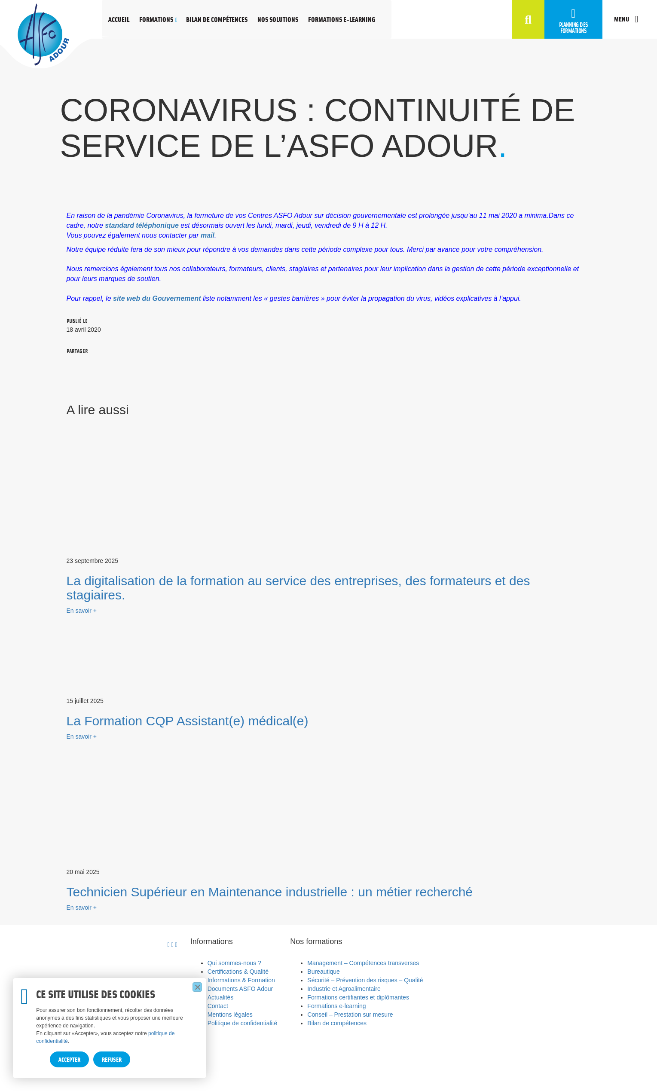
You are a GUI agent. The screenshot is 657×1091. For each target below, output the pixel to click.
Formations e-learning (341, 19)
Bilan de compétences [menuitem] (337, 1023)
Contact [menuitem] (218, 1005)
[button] (528, 20)
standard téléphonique (142, 225)
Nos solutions (277, 19)
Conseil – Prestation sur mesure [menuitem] (350, 1014)
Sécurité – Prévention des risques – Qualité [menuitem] (365, 980)
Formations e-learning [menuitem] (336, 1005)
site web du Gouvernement (157, 298)
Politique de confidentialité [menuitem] (243, 1023)
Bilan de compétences (217, 19)
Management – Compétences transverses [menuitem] (363, 963)
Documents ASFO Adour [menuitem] (240, 988)
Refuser (112, 1059)
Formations (156, 19)
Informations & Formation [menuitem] (241, 980)
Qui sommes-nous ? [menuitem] (234, 963)
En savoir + (82, 610)
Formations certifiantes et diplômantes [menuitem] (358, 997)
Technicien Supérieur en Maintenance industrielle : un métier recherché (270, 892)
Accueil (118, 19)
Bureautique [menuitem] (323, 971)
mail (207, 235)
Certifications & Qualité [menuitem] (238, 971)
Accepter (69, 1059)
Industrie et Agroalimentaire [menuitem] (343, 988)
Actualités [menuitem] (221, 997)
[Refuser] (197, 987)
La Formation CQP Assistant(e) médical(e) (188, 721)
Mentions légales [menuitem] (230, 1014)
